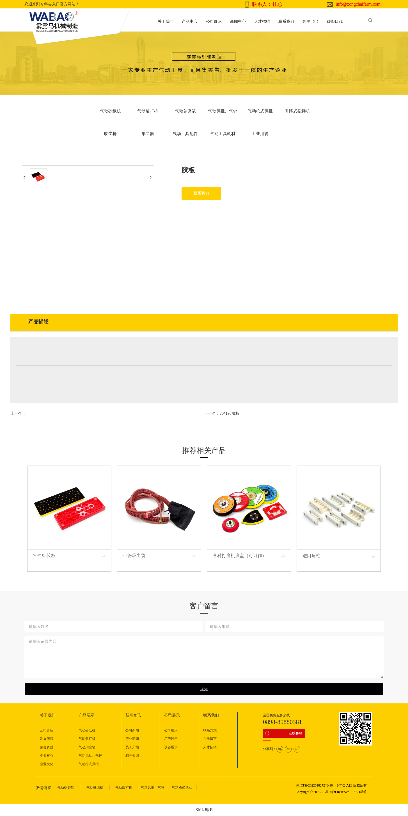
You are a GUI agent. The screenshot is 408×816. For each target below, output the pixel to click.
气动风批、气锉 (222, 111)
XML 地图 (204, 810)
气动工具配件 (185, 133)
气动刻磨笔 (185, 111)
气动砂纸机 (110, 111)
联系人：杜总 (267, 4)
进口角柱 (311, 555)
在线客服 (295, 733)
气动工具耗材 (222, 133)
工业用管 (260, 133)
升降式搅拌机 (297, 111)
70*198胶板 (229, 413)
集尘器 (147, 133)
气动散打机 (147, 111)
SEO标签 (360, 792)
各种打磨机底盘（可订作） (240, 555)
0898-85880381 (282, 721)
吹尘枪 (110, 133)
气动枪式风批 (260, 111)
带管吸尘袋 (134, 555)
